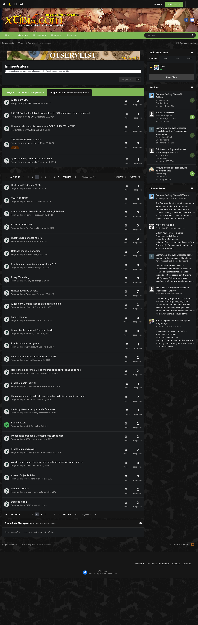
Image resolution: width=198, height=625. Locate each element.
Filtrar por (135, 180)
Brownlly (30, 336)
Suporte (57, 38)
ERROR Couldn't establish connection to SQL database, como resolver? (50, 116)
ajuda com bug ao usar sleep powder (31, 161)
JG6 (28, 429)
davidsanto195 (32, 376)
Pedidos (73, 38)
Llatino (29, 468)
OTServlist (164, 124)
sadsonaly (32, 165)
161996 (29, 257)
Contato (176, 566)
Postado (178, 201)
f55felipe (30, 442)
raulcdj (162, 177)
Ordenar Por (120, 180)
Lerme (162, 329)
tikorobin (30, 270)
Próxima (66, 180)
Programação (166, 182)
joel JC (30, 120)
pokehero (30, 481)
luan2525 (30, 402)
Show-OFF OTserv (168, 164)
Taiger (163, 69)
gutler (28, 363)
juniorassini (31, 204)
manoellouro (33, 146)
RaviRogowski (32, 231)
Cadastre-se (174, 4)
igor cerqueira (32, 217)
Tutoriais (41, 38)
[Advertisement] (68, 564)
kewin (29, 191)
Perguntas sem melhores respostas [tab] (69, 95)
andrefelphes (165, 119)
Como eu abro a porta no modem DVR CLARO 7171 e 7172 (43, 129)
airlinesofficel (165, 140)
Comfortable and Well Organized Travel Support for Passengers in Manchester (171, 134)
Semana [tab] (153, 62)
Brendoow (30, 297)
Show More (171, 80)
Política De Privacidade (158, 566)
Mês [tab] (165, 62)
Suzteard (163, 158)
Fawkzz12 (30, 323)
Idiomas (139, 566)
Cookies (187, 566)
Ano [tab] (177, 62)
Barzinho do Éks (167, 109)
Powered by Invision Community (103, 576)
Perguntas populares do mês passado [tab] (25, 95)
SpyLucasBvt (32, 349)
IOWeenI (30, 310)
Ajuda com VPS (19, 102)
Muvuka (31, 133)
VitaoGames (31, 415)
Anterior (15, 180)
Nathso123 (32, 106)
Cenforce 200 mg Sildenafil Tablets (172, 199)
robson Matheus (33, 389)
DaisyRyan (164, 103)
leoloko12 (163, 231)
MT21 (28, 508)
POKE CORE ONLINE (165, 116)
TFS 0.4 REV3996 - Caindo (26, 142)
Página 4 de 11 (88, 180)
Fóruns (24, 39)
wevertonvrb (32, 495)
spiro (28, 244)
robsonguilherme (34, 455)
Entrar (158, 4)
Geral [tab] (189, 62)
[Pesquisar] (159, 38)
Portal (10, 38)
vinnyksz (30, 283)
